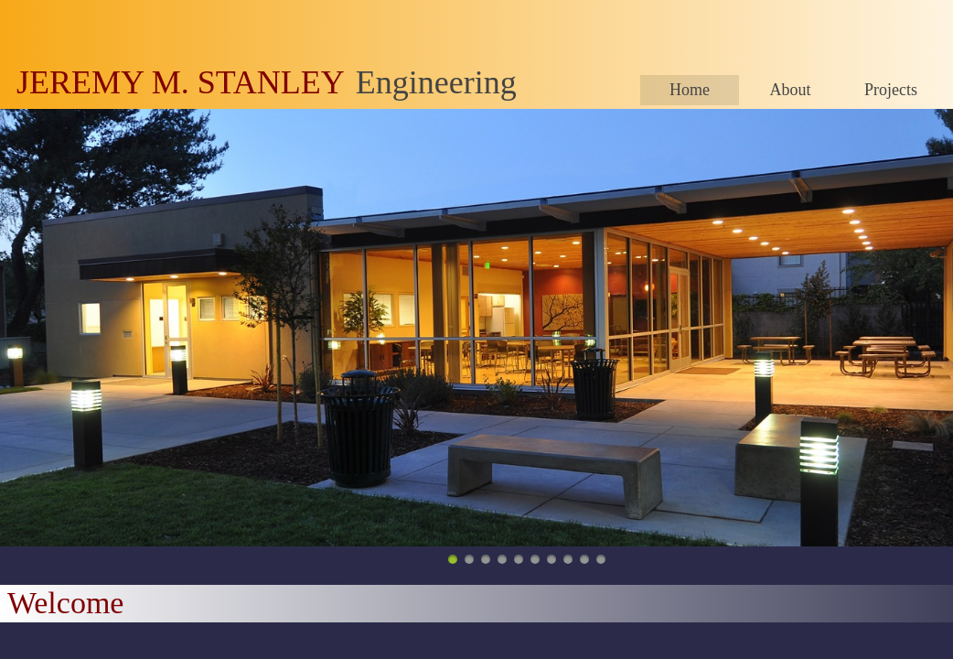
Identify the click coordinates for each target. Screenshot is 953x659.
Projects (890, 90)
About (790, 90)
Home (689, 90)
